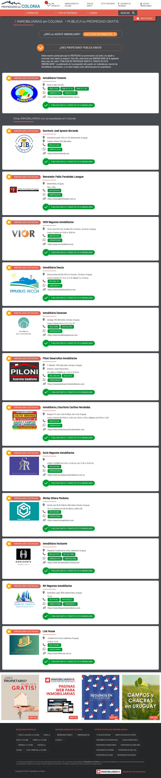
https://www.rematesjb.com (58, 153)
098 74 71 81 (82, 89)
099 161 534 (54, 145)
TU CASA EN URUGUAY (103, 735)
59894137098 (54, 604)
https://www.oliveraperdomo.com (61, 520)
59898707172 (54, 93)
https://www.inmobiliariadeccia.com (61, 290)
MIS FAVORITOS (53, 4)
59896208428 (54, 380)
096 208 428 (54, 376)
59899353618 (54, 195)
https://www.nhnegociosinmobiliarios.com (64, 608)
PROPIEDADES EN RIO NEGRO (126, 755)
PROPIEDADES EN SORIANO (105, 750)
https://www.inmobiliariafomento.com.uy (63, 97)
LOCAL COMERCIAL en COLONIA (36, 750)
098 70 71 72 (67, 89)
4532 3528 (53, 327)
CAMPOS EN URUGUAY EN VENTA (125, 735)
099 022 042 (67, 327)
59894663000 (54, 471)
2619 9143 (53, 600)
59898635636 (54, 425)
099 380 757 (54, 281)
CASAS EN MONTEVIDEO (130, 740)
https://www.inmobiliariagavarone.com (63, 335)
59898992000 (54, 240)
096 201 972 (54, 554)
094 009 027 (67, 600)
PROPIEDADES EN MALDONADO (106, 745)
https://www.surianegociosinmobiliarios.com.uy (66, 475)
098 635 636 (54, 421)
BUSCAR (128, 13)
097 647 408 (69, 554)
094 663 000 (54, 466)
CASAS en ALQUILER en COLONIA (28, 735)
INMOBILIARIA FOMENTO (65, 735)
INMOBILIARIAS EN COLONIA (71, 5)
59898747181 (70, 93)
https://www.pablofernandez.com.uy (62, 199)
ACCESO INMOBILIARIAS (145, 5)
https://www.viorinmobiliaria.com (60, 244)
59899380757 (54, 286)
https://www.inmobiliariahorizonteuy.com (63, 563)
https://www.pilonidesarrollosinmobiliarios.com (66, 384)
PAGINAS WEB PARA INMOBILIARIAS (134, 772)
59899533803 (54, 516)
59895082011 (70, 604)
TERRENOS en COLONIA (25, 745)
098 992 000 (54, 236)
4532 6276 (68, 376)
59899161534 (54, 149)
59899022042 (54, 331)
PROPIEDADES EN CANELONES (130, 745)
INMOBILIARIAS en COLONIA (40, 21)
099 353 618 (54, 190)
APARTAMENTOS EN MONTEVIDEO (107, 740)
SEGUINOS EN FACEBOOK (124, 5)
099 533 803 (54, 512)
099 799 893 (54, 645)
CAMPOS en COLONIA (40, 740)
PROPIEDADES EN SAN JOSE (127, 750)
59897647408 (70, 559)
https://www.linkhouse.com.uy (59, 653)
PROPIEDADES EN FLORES (104, 755)
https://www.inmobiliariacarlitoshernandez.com (66, 429)
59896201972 (54, 559)
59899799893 (54, 649)
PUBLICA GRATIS (90, 5)
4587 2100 (53, 89)
